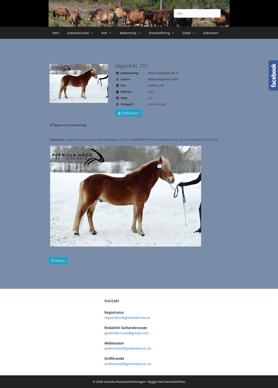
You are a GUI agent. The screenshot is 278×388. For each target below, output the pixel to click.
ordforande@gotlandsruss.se (127, 363)
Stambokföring (163, 33)
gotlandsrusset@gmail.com (126, 333)
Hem (56, 33)
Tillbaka (58, 261)
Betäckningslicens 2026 (163, 79)
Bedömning (132, 33)
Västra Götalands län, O (163, 73)
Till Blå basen (128, 113)
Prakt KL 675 (156, 85)
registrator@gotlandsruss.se (127, 317)
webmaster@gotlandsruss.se (127, 348)
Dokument (210, 33)
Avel (108, 33)
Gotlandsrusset (82, 33)
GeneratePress (174, 382)
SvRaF (190, 33)
